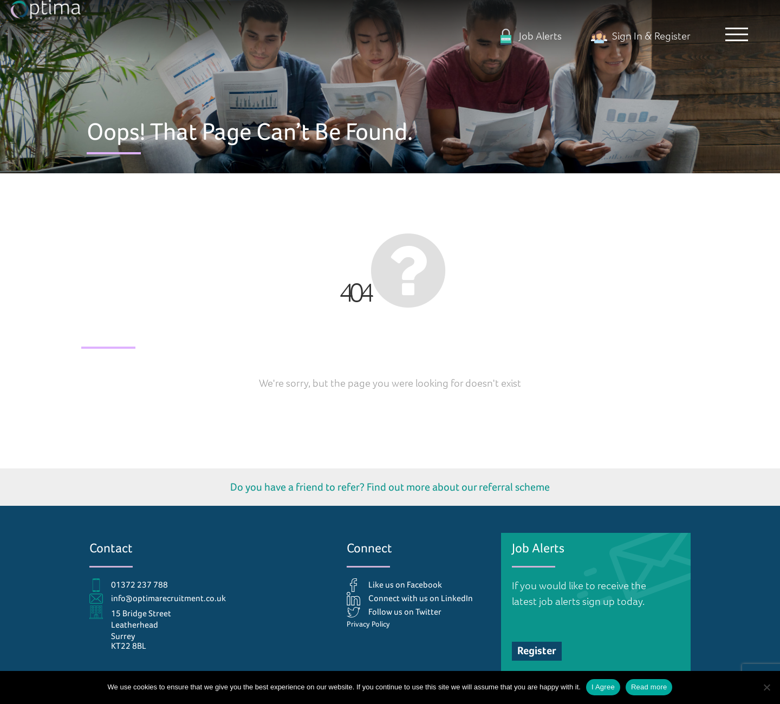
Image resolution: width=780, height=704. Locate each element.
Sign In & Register (641, 35)
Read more (649, 687)
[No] (766, 687)
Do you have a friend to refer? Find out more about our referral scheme (390, 487)
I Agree (603, 687)
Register (536, 650)
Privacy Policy (368, 624)
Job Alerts (530, 35)
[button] (734, 35)
